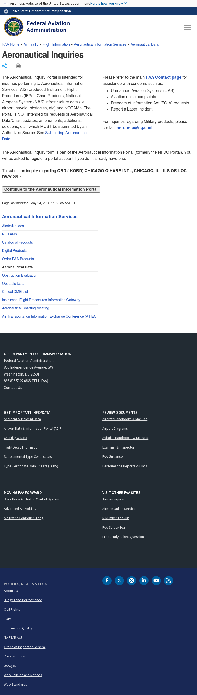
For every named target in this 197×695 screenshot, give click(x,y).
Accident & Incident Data (22, 419)
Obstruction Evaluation (19, 275)
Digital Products (14, 251)
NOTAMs (9, 234)
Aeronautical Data (145, 45)
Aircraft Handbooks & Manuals (124, 419)
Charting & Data (15, 437)
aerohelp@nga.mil (134, 128)
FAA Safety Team (115, 527)
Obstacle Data (13, 284)
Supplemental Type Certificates (28, 456)
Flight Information (56, 45)
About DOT (12, 590)
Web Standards (15, 684)
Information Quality (18, 628)
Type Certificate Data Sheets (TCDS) (31, 466)
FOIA (7, 618)
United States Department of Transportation (41, 11)
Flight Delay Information (22, 447)
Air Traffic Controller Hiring (23, 518)
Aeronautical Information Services (100, 45)
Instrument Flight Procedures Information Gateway (41, 300)
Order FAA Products (18, 259)
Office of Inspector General (24, 647)
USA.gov (10, 665)
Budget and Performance (23, 600)
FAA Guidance (112, 456)
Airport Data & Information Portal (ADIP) (33, 428)
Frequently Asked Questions (123, 536)
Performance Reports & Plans (124, 466)
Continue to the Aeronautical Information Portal (51, 189)
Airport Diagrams (115, 428)
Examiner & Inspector (118, 447)
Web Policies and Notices (23, 675)
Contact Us (13, 387)
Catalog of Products (17, 242)
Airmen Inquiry (113, 499)
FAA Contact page (163, 77)
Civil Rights (12, 609)
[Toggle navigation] (188, 27)
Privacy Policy (14, 656)
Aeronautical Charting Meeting (25, 308)
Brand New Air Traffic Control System (31, 499)
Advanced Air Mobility (20, 508)
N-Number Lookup (115, 518)
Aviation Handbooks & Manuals (125, 437)
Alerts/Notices (13, 226)
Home (10, 45)
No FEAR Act (13, 637)
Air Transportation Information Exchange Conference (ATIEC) (50, 316)
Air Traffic (31, 45)
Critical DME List (15, 292)
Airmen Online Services (119, 508)
